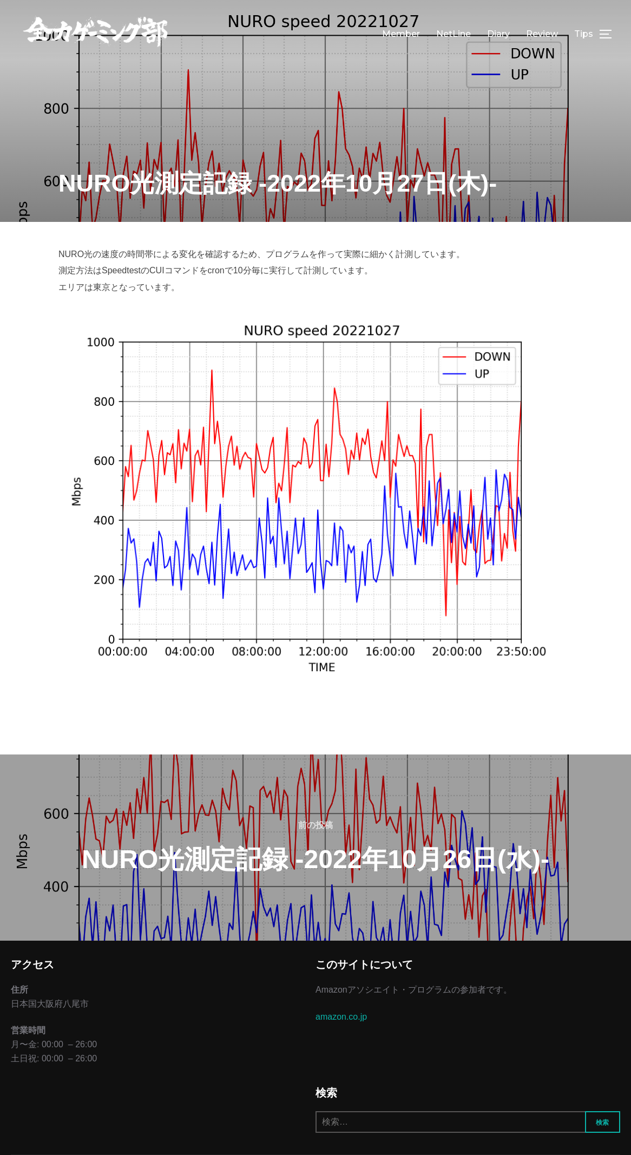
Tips (583, 34)
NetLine (453, 34)
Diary (498, 34)
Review (542, 34)
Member (401, 34)
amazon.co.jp (341, 1016)
